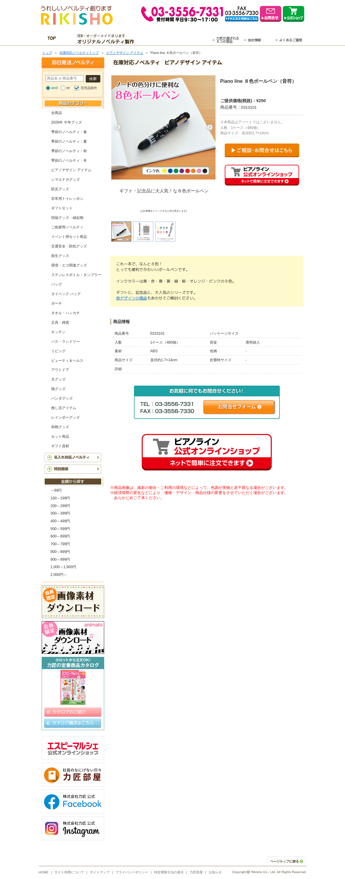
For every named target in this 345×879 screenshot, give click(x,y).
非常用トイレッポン (67, 199)
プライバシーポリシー (131, 872)
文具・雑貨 (60, 322)
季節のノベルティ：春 (69, 132)
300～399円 (60, 513)
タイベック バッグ (66, 294)
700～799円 (60, 544)
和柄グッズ (60, 427)
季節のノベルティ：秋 (69, 151)
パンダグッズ (62, 398)
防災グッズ (60, 189)
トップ (47, 52)
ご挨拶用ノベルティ (67, 227)
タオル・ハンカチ (65, 313)
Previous (118, 127)
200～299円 (60, 506)
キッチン (58, 332)
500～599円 (60, 529)
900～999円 (60, 559)
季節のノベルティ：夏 (69, 141)
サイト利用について (69, 872)
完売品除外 (89, 88)
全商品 (56, 113)
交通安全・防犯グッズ (69, 246)
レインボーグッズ (65, 417)
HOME (44, 872)
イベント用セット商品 (69, 237)
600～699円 (60, 536)
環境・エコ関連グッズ (69, 265)
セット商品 (60, 436)
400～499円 (60, 521)
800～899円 (60, 552)
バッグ (56, 284)
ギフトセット (62, 208)
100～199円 (60, 498)
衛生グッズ (60, 256)
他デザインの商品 (131, 298)
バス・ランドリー (65, 341)
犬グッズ (58, 379)
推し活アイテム (63, 408)
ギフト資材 (60, 446)
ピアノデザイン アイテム (124, 52)
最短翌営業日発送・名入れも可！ (180, 39)
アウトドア (60, 370)
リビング (58, 351)
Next (210, 127)
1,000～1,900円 (63, 567)
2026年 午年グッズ (66, 122)
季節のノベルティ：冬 (69, 160)
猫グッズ (58, 389)
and (54, 87)
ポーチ (56, 303)
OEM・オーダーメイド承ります (107, 39)
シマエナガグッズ (65, 179)
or (68, 87)
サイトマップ (100, 872)
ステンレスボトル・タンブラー (76, 275)
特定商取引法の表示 (169, 872)
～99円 (56, 490)
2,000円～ (59, 575)
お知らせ (215, 872)
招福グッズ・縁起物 (67, 218)
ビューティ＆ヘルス (67, 361)
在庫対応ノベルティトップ (79, 52)
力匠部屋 (196, 872)
